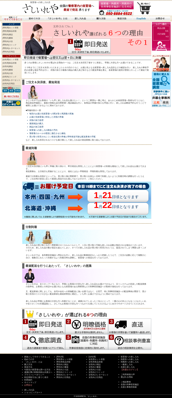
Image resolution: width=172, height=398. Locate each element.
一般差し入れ (127, 364)
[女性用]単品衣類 (9, 63)
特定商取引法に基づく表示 (36, 377)
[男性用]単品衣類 (9, 31)
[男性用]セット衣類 (10, 28)
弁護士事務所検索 (129, 387)
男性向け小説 (62, 369)
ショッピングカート (33, 392)
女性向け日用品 (96, 377)
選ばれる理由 (127, 377)
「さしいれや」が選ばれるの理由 (66, 314)
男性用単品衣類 (63, 362)
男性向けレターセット (66, 375)
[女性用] (92, 357)
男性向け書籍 (62, 367)
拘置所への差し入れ (130, 359)
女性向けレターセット (99, 375)
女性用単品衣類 (96, 362)
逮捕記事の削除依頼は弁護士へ (38, 372)
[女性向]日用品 (8, 83)
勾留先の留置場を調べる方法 (37, 369)
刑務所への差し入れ (130, 362)
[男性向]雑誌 (7, 34)
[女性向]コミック (9, 77)
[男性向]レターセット (11, 48)
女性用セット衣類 (97, 359)
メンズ (11, 24)
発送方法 (28, 367)
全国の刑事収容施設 (130, 384)
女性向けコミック (97, 372)
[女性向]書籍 (7, 70)
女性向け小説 (95, 369)
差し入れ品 (29, 390)
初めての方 (29, 359)
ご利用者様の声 (128, 374)
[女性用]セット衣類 (10, 59)
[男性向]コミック (9, 45)
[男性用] (59, 357)
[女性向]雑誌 (7, 66)
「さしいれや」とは (33, 362)
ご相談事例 (126, 382)
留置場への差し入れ (130, 357)
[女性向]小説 (7, 73)
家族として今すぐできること (37, 357)
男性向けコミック (64, 372)
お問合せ (28, 385)
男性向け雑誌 (62, 364)
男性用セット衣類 (64, 359)
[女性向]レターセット (11, 80)
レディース (11, 56)
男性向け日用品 (63, 377)
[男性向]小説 (7, 41)
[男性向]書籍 (7, 38)
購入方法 (28, 364)
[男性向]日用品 (8, 52)
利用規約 (28, 380)
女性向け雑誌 (95, 364)
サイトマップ (30, 382)
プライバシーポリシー (34, 375)
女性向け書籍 (95, 367)
